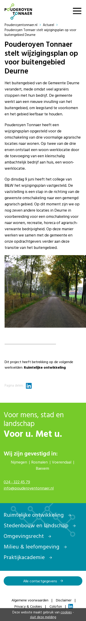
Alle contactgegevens (43, 581)
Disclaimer (64, 600)
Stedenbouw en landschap (40, 525)
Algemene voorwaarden (29, 600)
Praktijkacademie (28, 557)
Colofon (56, 606)
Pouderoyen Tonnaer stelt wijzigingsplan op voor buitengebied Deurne (40, 32)
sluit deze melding (43, 617)
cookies (66, 612)
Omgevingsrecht (27, 536)
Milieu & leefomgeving (35, 546)
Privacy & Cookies (28, 606)
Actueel (51, 24)
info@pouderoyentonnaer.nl (29, 488)
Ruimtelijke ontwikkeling (37, 514)
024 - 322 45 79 (17, 482)
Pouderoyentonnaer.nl (23, 24)
